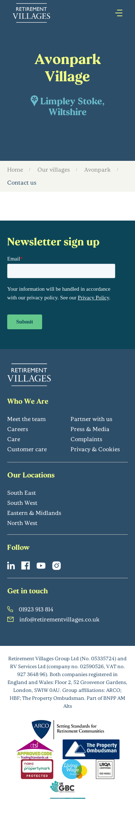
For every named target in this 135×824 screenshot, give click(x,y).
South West (22, 502)
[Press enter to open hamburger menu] (118, 13)
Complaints (86, 438)
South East (21, 492)
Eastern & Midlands (34, 512)
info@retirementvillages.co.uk (53, 619)
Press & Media (90, 428)
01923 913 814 (30, 609)
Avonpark (97, 169)
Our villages (53, 169)
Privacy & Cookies (95, 448)
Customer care (27, 448)
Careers (17, 428)
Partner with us (91, 418)
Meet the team (26, 418)
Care (13, 438)
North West (22, 522)
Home (15, 169)
